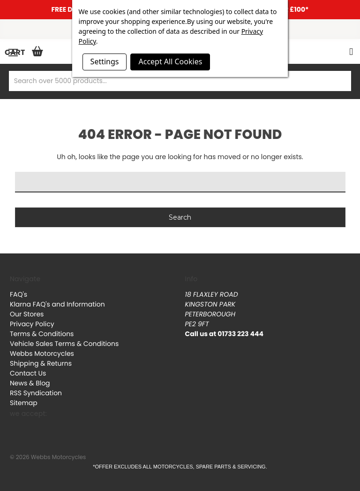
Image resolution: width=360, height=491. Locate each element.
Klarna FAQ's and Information (57, 304)
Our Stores (27, 314)
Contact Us (28, 373)
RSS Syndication (36, 393)
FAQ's (18, 294)
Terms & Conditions (42, 333)
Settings (104, 61)
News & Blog (30, 383)
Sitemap (24, 402)
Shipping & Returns (41, 363)
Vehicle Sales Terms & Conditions (64, 343)
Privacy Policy (32, 324)
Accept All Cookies (170, 61)
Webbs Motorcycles (42, 353)
